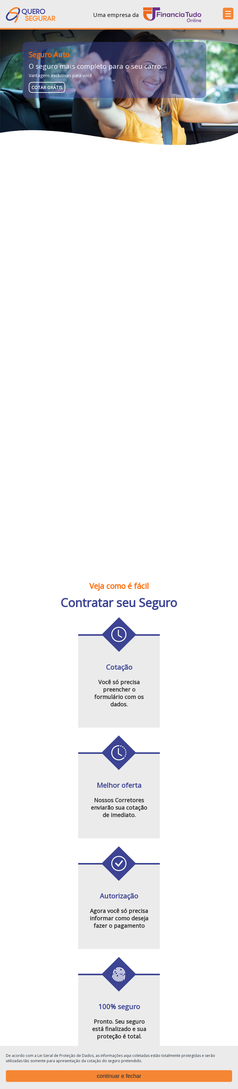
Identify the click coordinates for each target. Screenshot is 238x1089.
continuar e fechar (119, 1076)
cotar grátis (47, 87)
